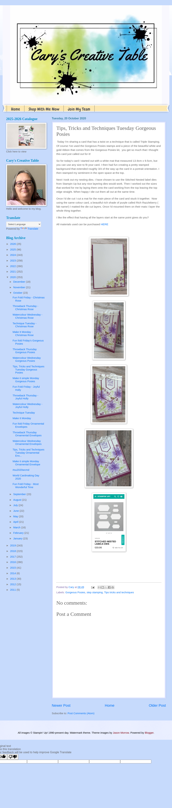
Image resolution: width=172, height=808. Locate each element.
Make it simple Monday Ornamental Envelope (26, 463)
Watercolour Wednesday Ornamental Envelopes (27, 443)
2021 (13, 271)
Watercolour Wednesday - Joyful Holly (27, 406)
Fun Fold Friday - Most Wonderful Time (26, 486)
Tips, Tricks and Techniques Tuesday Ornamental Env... (28, 452)
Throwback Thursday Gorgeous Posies (25, 351)
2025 (13, 249)
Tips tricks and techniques (119, 592)
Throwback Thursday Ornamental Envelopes (27, 434)
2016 (13, 562)
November (19, 287)
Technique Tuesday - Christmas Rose (25, 325)
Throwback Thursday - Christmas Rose (25, 308)
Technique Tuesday (24, 412)
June (16, 510)
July (15, 505)
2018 (13, 551)
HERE (104, 224)
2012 (13, 584)
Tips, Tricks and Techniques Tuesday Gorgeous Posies (28, 369)
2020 (13, 277)
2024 (13, 255)
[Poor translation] (12, 757)
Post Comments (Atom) (81, 713)
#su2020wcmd (21, 469)
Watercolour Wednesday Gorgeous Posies (27, 359)
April (16, 521)
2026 (13, 244)
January (18, 538)
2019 (13, 545)
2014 (13, 573)
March (17, 527)
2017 (13, 556)
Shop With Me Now (44, 109)
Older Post (157, 705)
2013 (13, 578)
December (19, 281)
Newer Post (61, 705)
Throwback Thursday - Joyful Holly (25, 397)
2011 (13, 589)
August (17, 499)
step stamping (95, 592)
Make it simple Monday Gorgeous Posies (26, 380)
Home (15, 109)
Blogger (149, 732)
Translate (29, 228)
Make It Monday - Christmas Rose (23, 334)
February (18, 532)
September (20, 494)
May (16, 516)
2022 (13, 266)
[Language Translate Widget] (23, 224)
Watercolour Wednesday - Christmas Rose (27, 316)
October (18, 292)
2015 (13, 567)
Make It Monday (22, 418)
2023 (13, 260)
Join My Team (79, 109)
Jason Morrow (121, 732)
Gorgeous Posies (75, 592)
